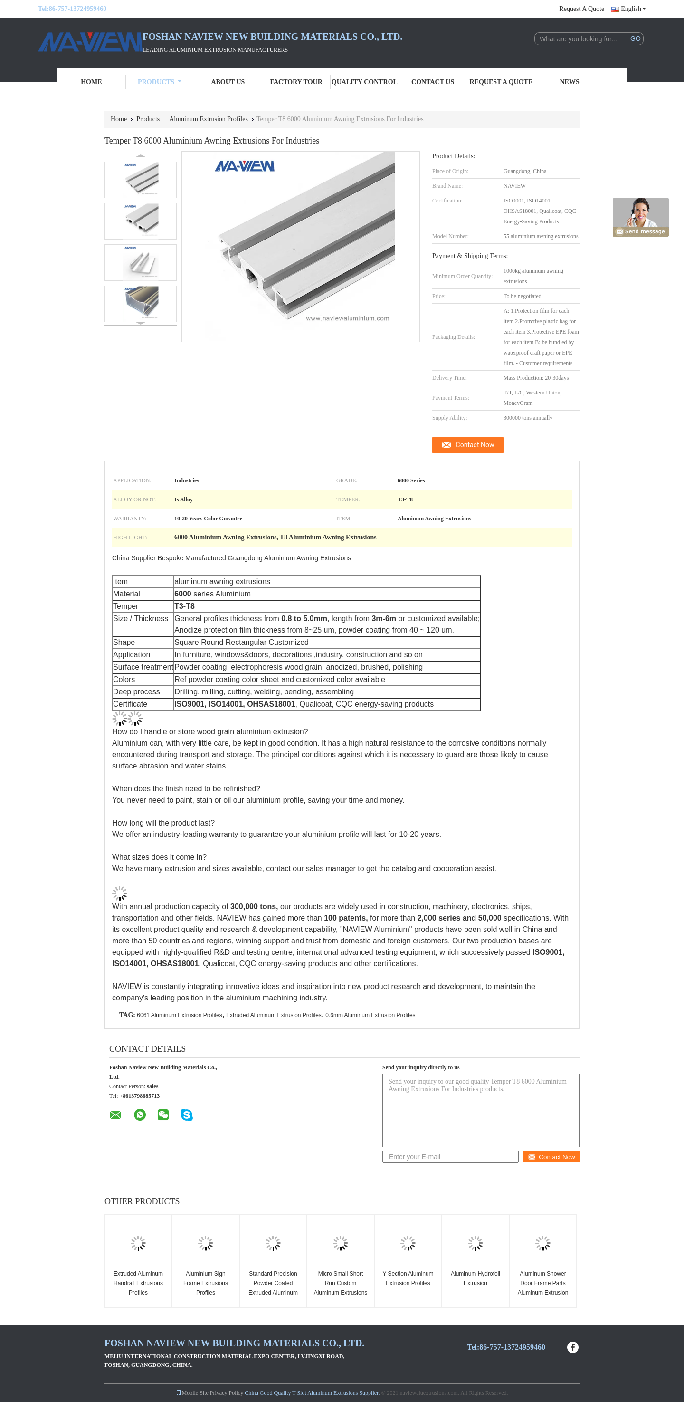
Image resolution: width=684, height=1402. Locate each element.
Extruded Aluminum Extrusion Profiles (274, 1015)
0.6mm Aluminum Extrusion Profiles (370, 1015)
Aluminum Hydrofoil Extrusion (475, 1278)
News (570, 82)
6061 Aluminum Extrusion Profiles (179, 1015)
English (633, 8)
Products (159, 82)
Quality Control (365, 82)
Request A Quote (581, 8)
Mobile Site (192, 1393)
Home (91, 82)
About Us (228, 82)
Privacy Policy (226, 1393)
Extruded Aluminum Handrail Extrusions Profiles (138, 1283)
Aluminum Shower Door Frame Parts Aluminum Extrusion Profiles (543, 1288)
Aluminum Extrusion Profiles (208, 119)
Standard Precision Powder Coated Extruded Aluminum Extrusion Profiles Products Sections (273, 1292)
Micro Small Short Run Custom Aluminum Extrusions (341, 1283)
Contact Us (432, 82)
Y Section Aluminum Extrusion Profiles (407, 1278)
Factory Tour (296, 82)
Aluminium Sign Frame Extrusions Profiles (205, 1283)
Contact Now (475, 445)
